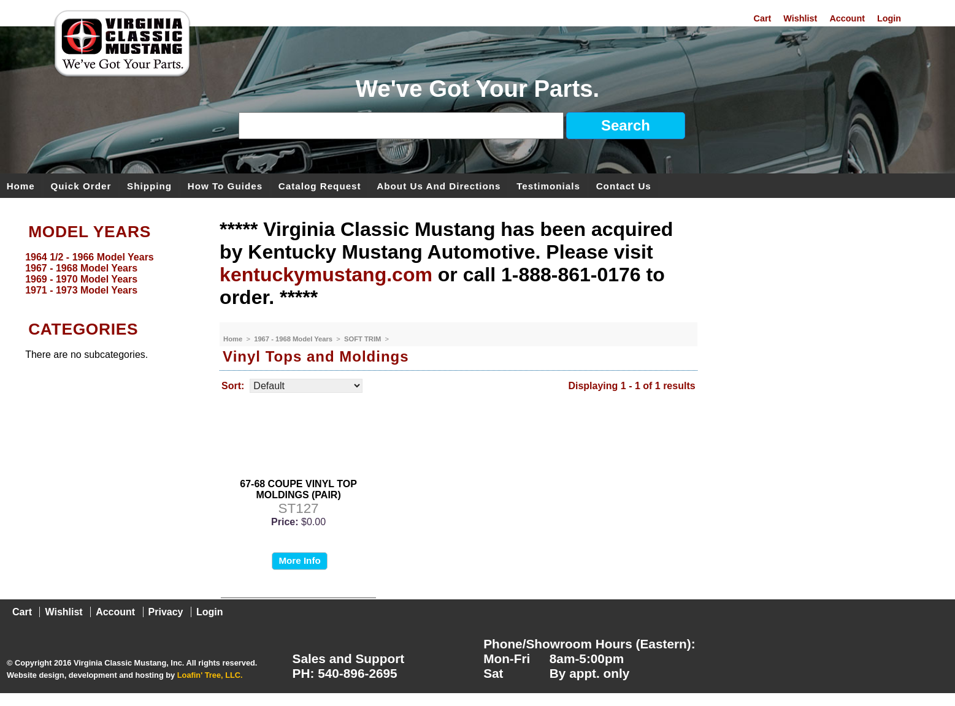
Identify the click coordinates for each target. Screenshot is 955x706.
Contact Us (623, 185)
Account (847, 18)
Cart (763, 18)
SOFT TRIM (363, 339)
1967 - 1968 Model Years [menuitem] (81, 268)
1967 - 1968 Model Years (294, 339)
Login (889, 18)
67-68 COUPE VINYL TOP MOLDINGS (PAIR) (298, 489)
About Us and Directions (439, 185)
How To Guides (225, 185)
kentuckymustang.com (326, 275)
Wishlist (800, 18)
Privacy (165, 612)
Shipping (149, 185)
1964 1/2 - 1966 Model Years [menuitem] (89, 257)
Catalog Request (319, 185)
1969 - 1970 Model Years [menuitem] (81, 279)
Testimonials (548, 185)
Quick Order (81, 185)
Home (21, 185)
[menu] (106, 274)
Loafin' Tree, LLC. (210, 675)
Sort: (232, 386)
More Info (299, 560)
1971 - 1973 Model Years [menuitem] (81, 290)
